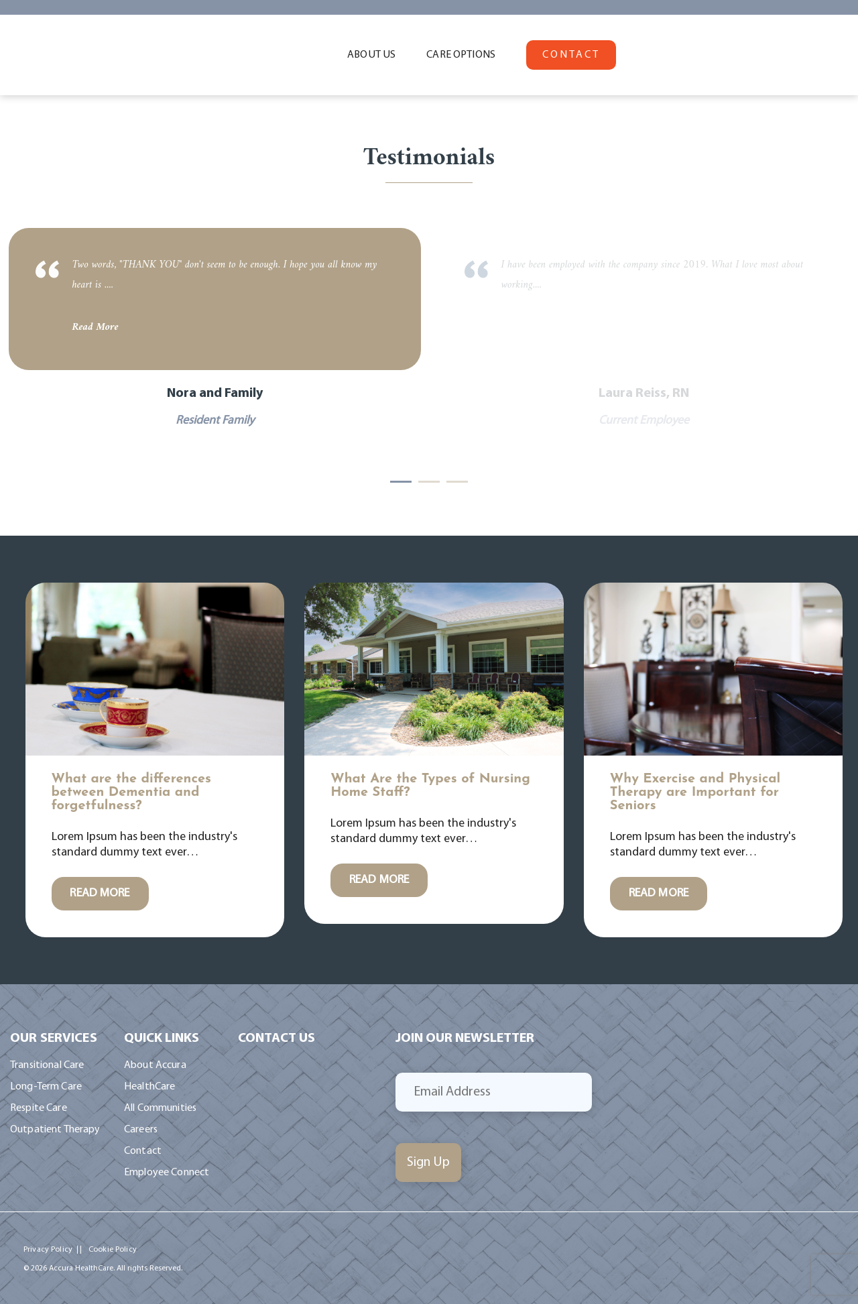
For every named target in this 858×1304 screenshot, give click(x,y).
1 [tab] (401, 482)
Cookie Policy (112, 1250)
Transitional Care (47, 1065)
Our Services (53, 1038)
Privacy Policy (47, 1250)
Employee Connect (166, 1172)
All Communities (160, 1108)
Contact (143, 1151)
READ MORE (99, 893)
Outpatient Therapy (55, 1129)
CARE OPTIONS (460, 55)
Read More (95, 327)
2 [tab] (429, 482)
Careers (141, 1129)
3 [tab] (457, 482)
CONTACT (571, 55)
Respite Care (38, 1108)
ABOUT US (371, 55)
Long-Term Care (46, 1086)
